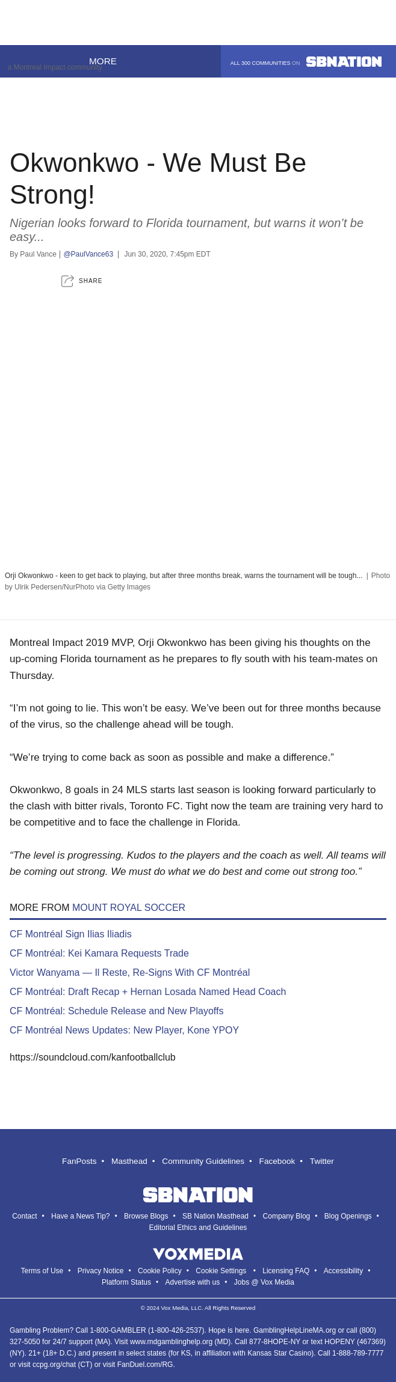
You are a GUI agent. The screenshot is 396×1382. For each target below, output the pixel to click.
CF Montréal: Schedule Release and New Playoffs (116, 1011)
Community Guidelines (203, 1161)
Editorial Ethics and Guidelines (198, 1227)
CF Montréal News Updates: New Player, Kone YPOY (124, 1030)
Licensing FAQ (285, 1271)
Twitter (322, 1161)
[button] (82, 281)
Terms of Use (42, 1271)
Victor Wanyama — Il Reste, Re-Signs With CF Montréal (130, 972)
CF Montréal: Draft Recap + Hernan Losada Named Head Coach (148, 992)
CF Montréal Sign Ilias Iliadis (71, 934)
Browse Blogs (146, 1216)
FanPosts (79, 1161)
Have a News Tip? (80, 1216)
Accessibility (343, 1271)
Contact (24, 1216)
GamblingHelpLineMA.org (294, 1330)
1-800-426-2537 (176, 1330)
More (110, 61)
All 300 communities (306, 61)
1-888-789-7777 (357, 1353)
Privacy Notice (101, 1271)
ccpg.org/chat (54, 1364)
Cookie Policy (160, 1271)
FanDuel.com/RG (145, 1364)
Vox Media (174, 1307)
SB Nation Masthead (215, 1216)
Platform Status (126, 1282)
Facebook (277, 1161)
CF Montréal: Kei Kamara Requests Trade (99, 953)
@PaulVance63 (88, 254)
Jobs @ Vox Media (264, 1282)
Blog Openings (348, 1216)
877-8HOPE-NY (274, 1342)
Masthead (129, 1161)
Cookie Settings (221, 1271)
